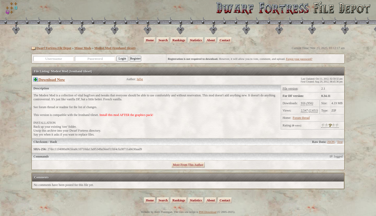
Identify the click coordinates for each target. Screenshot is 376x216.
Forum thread (301, 118)
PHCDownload (207, 211)
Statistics (196, 40)
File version (290, 88)
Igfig (140, 79)
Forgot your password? (299, 58)
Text (340, 142)
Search (163, 40)
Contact (225, 40)
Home (150, 40)
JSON (331, 142)
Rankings (178, 40)
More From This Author (188, 165)
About (211, 40)
